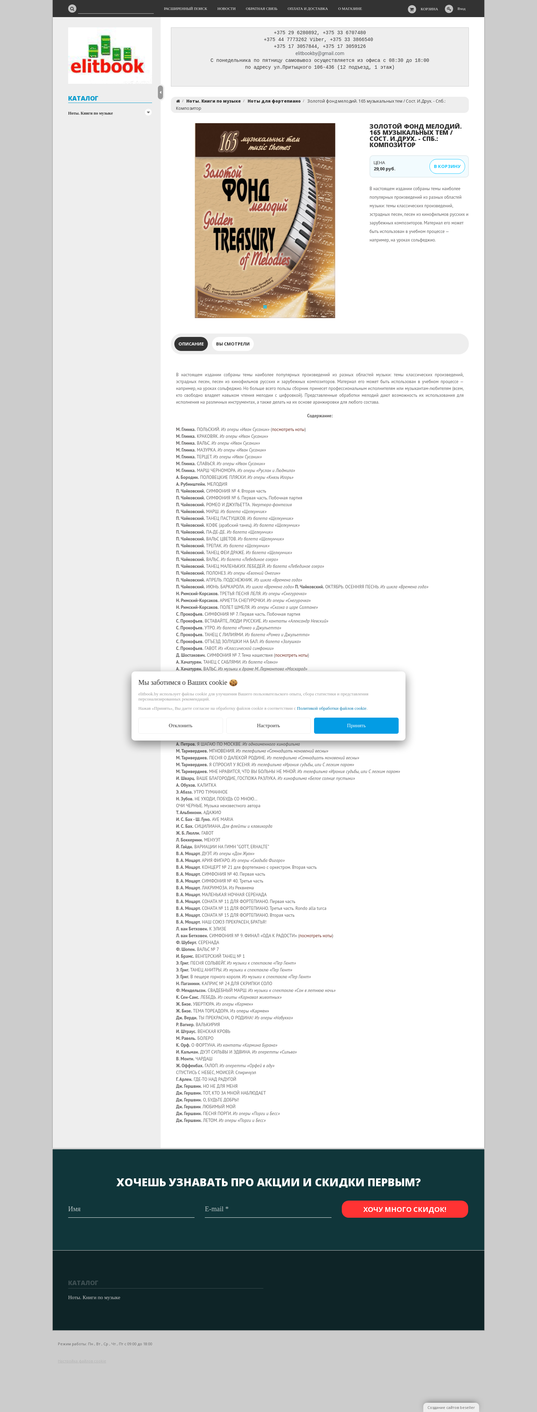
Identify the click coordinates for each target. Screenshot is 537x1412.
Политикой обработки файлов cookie (331, 708)
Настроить (268, 725)
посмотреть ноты (288, 431)
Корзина (429, 9)
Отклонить (180, 725)
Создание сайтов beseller (451, 1407)
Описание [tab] (191, 345)
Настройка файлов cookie (82, 1360)
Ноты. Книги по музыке (90, 113)
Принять (356, 725)
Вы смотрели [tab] (233, 345)
